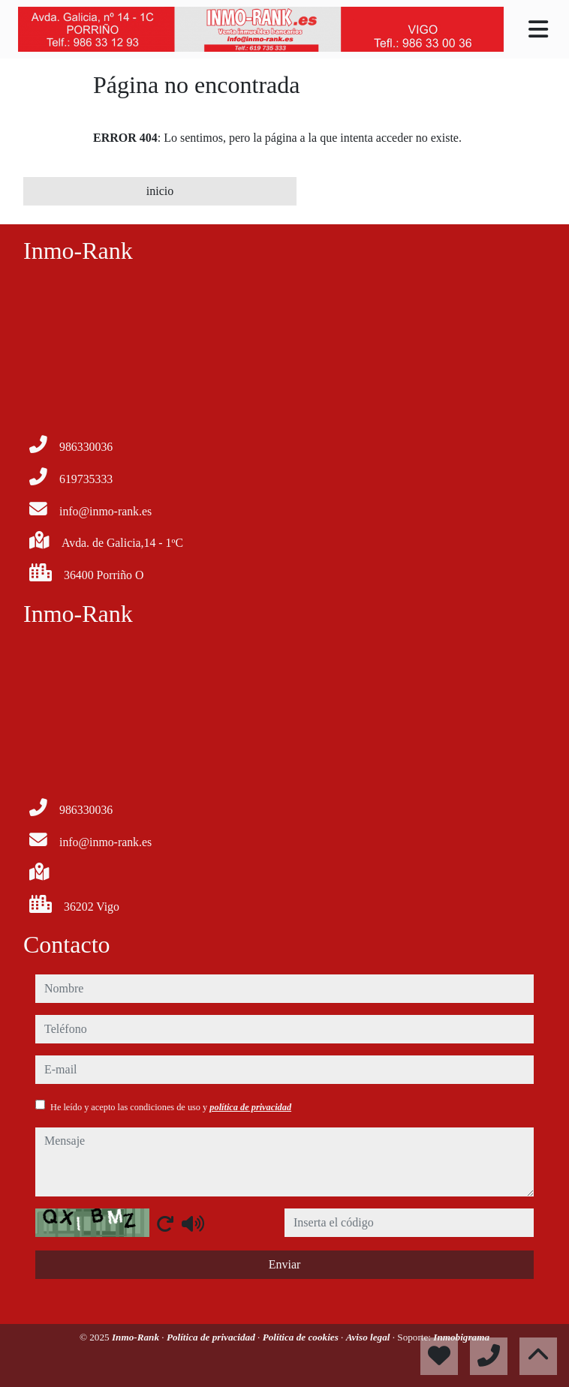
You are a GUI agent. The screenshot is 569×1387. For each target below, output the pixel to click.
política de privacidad (250, 1107)
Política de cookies (302, 1337)
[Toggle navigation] (538, 29)
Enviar (285, 1264)
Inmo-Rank (136, 1337)
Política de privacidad (212, 1337)
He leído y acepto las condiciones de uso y (170, 1107)
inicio (159, 191)
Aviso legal (369, 1337)
